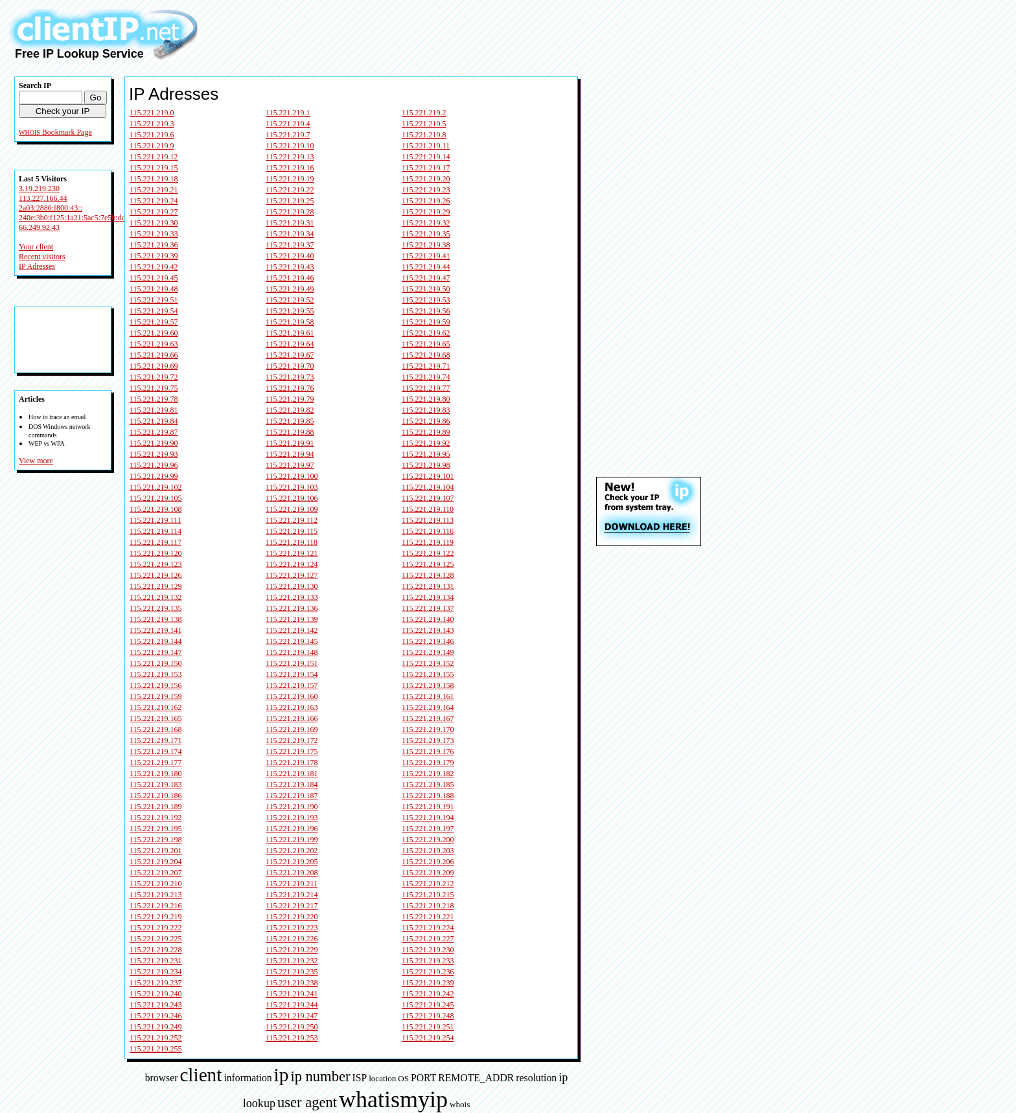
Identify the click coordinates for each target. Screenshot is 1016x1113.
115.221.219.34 (290, 233)
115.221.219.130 (292, 586)
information (247, 1077)
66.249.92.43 (39, 227)
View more (36, 460)
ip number (320, 1076)
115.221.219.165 (156, 718)
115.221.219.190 (292, 806)
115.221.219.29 (426, 211)
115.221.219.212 (428, 883)
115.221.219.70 (290, 366)
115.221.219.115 (292, 531)
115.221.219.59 (426, 322)
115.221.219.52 (290, 299)
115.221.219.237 (156, 982)
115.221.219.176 (428, 751)
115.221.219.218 (428, 905)
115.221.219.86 (426, 421)
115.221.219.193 (292, 817)
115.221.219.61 (290, 333)
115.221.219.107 (428, 498)
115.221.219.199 (292, 839)
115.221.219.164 (428, 707)
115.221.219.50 (426, 288)
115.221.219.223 (292, 927)
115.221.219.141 (156, 630)
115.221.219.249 (156, 1026)
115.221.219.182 (428, 773)
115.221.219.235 (292, 971)
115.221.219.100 (292, 476)
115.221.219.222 (156, 927)
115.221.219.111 (155, 520)
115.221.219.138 (156, 619)
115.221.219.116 (428, 531)
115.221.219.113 (428, 520)
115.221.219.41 (426, 255)
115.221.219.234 (156, 971)
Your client (36, 246)
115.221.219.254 (428, 1037)
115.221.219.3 (152, 123)
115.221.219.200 (428, 839)
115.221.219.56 (426, 311)
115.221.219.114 (155, 531)
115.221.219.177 (156, 762)
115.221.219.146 (428, 641)
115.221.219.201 (156, 850)
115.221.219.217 (292, 905)
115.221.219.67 (290, 355)
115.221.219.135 (156, 608)
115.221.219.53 (426, 299)
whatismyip (393, 1099)
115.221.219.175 (292, 751)
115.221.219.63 (154, 344)
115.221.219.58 (290, 322)
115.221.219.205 (292, 861)
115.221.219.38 (426, 244)
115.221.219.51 (154, 299)
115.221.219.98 (426, 465)
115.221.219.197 (428, 828)
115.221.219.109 (292, 509)
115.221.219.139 (292, 619)
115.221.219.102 (156, 487)
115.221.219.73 (290, 377)
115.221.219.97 (290, 465)
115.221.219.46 (290, 277)
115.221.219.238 (292, 982)
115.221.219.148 (292, 652)
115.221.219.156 (156, 685)
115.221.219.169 (292, 729)
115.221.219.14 (426, 156)
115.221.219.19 (290, 178)
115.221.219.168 (156, 729)
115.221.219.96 (154, 465)
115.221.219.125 (428, 564)
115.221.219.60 (154, 333)
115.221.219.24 (154, 200)
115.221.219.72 (154, 377)
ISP (359, 1077)
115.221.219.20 (426, 178)
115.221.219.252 (156, 1037)
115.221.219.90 (154, 443)
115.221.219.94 (290, 454)
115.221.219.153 (156, 674)
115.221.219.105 (156, 498)
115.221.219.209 (428, 872)
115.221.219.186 (156, 795)
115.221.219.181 (292, 773)
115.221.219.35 (426, 233)
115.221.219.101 (428, 476)
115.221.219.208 (292, 872)
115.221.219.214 (292, 894)
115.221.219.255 (156, 1048)
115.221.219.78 (154, 399)
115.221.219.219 (156, 916)
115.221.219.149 (428, 652)
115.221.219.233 (428, 960)
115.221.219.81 (154, 410)
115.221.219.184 (292, 784)
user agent (307, 1102)
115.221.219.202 (292, 850)
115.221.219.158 (428, 685)
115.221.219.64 (290, 344)
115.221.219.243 (156, 1004)
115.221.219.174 (156, 751)
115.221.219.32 (426, 222)
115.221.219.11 (426, 145)
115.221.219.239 (428, 982)
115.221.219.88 (290, 432)
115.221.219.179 (428, 762)
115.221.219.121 (292, 553)
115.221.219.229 (292, 949)
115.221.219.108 (156, 509)
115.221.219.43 (290, 266)
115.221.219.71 (426, 366)
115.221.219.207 (156, 872)
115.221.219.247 (292, 1015)
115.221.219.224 (428, 927)
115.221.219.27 (154, 211)
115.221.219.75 (154, 388)
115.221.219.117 (155, 542)
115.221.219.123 (156, 564)
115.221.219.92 (426, 443)
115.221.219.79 (290, 399)
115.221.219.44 (426, 266)
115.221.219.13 (290, 156)
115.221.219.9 (152, 145)
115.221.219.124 (292, 564)
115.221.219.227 (428, 938)
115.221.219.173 (428, 740)
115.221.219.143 (428, 630)
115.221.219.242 (428, 993)
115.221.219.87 (154, 432)
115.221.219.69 (154, 366)
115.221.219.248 (428, 1015)
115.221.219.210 (156, 883)
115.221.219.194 (428, 817)
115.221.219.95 (426, 454)
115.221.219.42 (154, 266)
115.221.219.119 (428, 542)
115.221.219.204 (156, 861)
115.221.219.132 (156, 597)
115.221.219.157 (292, 685)
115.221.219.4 (288, 123)
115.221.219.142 (292, 630)
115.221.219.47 (426, 277)
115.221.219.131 (428, 586)
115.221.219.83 (426, 410)
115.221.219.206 (428, 861)
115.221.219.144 (156, 641)
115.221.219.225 (156, 938)
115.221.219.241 (292, 993)
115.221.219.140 (428, 619)
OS (403, 1078)
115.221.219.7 (288, 134)
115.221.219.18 (154, 178)
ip (281, 1074)
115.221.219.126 (156, 575)
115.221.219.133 (292, 597)
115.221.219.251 (428, 1026)
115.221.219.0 (152, 112)
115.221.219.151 (292, 663)
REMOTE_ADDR (476, 1077)
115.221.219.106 (292, 498)
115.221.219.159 (156, 696)
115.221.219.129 (156, 586)
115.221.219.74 (426, 377)
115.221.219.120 (156, 553)
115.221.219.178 (292, 762)
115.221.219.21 (154, 189)
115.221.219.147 (156, 652)
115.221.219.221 (428, 916)
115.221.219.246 (156, 1015)
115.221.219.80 (426, 399)
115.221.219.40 (290, 255)
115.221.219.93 (154, 454)
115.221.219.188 (428, 795)
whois (460, 1104)
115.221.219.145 (292, 641)
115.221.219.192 (156, 817)
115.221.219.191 (428, 806)
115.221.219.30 (154, 222)
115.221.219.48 (154, 288)
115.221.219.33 (154, 233)
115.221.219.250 (292, 1026)
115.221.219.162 (156, 707)
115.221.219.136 (292, 608)
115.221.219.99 (154, 476)
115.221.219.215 (428, 894)
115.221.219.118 (292, 542)
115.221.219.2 (424, 112)
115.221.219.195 (156, 828)
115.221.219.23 (426, 189)
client (200, 1074)
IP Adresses (37, 266)
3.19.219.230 (39, 188)
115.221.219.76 (290, 388)
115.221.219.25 (290, 200)
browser (161, 1077)
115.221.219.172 (292, 740)
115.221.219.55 (290, 311)
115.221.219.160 (292, 696)
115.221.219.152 (428, 663)
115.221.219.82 (290, 410)
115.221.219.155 (428, 674)
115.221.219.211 (292, 883)
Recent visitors (42, 256)
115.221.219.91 (290, 443)
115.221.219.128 (428, 575)
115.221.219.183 (156, 784)
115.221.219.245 (428, 1004)
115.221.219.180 (156, 773)
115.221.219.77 (426, 388)
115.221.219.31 (290, 222)
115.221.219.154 (292, 674)
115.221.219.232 (292, 960)
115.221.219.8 (424, 134)
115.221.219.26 (426, 200)
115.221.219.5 (424, 123)
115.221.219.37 (290, 244)
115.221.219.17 (426, 167)
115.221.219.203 (428, 850)
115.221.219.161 (428, 696)
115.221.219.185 (428, 784)
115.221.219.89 (426, 432)
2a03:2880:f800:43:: (50, 207)
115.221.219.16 (290, 167)
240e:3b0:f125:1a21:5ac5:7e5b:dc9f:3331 (84, 217)
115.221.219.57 (154, 322)
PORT (423, 1077)
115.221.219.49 (290, 288)
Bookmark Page (67, 132)
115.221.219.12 (154, 156)
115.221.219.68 (426, 355)
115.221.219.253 (292, 1037)
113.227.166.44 (43, 198)
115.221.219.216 (156, 905)
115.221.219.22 (290, 189)
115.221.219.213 (156, 894)
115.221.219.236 (428, 971)
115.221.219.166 (292, 718)
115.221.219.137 (428, 608)
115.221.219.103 (292, 487)
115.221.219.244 (292, 1004)
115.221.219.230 (428, 949)
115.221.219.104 (428, 487)
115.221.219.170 (428, 729)
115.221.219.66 (154, 355)
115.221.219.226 (292, 938)
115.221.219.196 (292, 828)
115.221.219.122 (428, 553)
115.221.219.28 (290, 211)
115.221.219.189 (156, 806)
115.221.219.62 (426, 333)
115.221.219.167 (428, 718)
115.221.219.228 (156, 949)
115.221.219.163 (292, 707)
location (382, 1078)
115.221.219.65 (426, 344)
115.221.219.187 (292, 795)
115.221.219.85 (290, 421)
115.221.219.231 (156, 960)
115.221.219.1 (288, 112)
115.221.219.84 (154, 421)
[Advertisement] (464, 31)
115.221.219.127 (292, 575)
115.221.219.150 (156, 663)
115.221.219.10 (290, 145)
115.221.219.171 (156, 740)
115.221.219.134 (428, 597)
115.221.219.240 (156, 993)
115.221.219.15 (154, 167)
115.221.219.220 (292, 916)
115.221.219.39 (154, 255)
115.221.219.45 (154, 277)
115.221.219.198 (156, 839)
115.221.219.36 (154, 244)
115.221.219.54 (154, 311)
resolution (536, 1077)
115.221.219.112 (292, 520)
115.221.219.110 (428, 509)
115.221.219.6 (152, 134)
